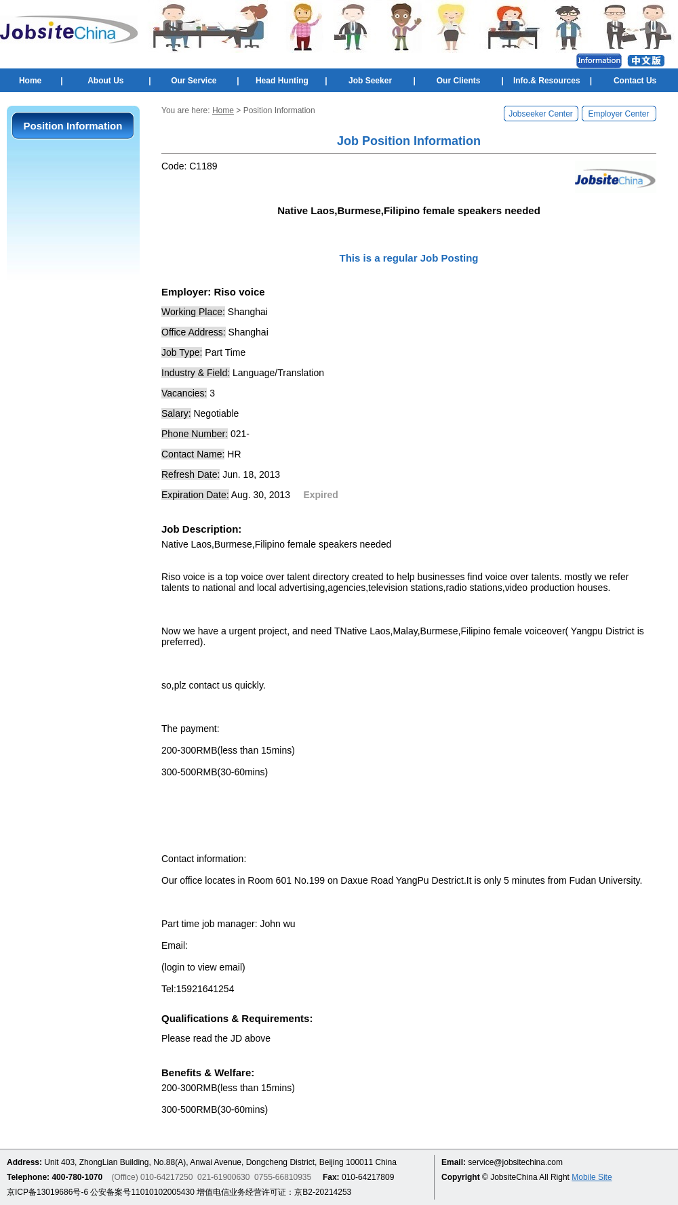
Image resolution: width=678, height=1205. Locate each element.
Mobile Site (592, 1177)
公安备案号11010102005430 (142, 1192)
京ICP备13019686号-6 (47, 1192)
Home (30, 80)
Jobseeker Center (541, 114)
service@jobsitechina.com (515, 1162)
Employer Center (618, 114)
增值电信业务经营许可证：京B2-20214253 (274, 1192)
